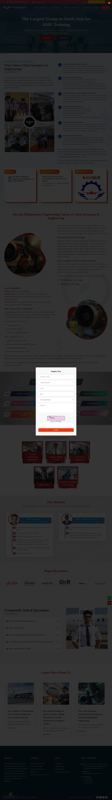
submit (56, 430)
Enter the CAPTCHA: (56, 421)
